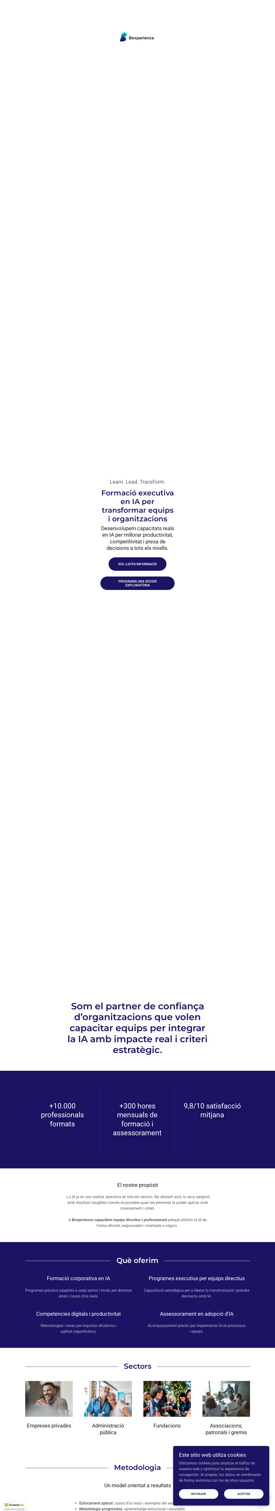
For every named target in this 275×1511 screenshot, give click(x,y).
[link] (137, 37)
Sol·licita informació (137, 564)
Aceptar (244, 1493)
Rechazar (198, 1493)
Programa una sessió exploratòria (137, 583)
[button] (15, 1506)
